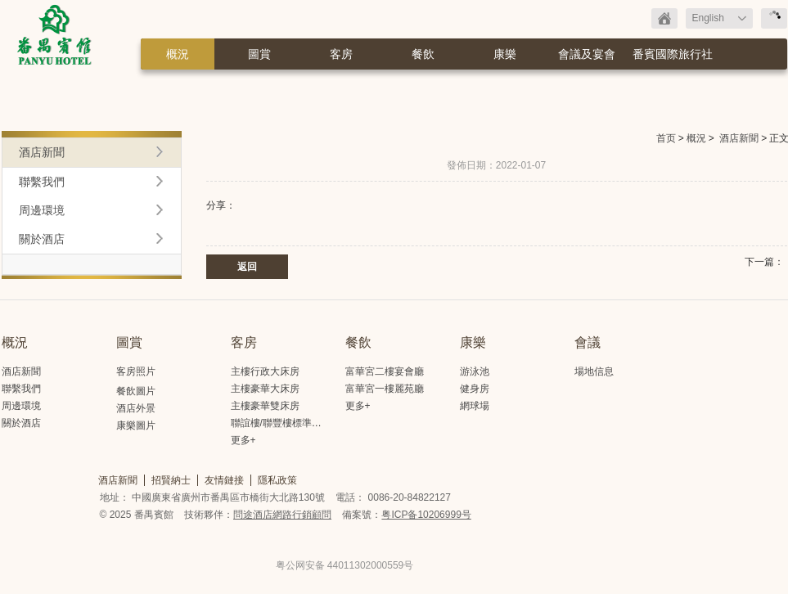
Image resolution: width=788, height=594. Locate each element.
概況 (177, 54)
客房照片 (135, 371)
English (708, 18)
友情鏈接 (224, 480)
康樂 (504, 54)
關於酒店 (42, 238)
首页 (666, 138)
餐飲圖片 (135, 391)
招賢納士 (171, 480)
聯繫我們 (42, 181)
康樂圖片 (135, 425)
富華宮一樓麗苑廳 (384, 388)
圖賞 (259, 54)
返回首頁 (664, 18)
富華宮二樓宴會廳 (384, 371)
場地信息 (594, 371)
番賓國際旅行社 (673, 54)
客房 (341, 54)
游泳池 (474, 371)
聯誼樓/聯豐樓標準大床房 (286, 423)
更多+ (243, 440)
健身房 (474, 388)
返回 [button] (247, 266)
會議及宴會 (586, 54)
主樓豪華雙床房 (265, 406)
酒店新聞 (739, 138)
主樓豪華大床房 (265, 388)
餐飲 (423, 54)
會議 (587, 342)
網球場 (474, 406)
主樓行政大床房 (265, 371)
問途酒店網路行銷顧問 (282, 514)
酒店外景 (135, 408)
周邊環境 (42, 210)
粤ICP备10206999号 (426, 514)
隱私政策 (277, 480)
